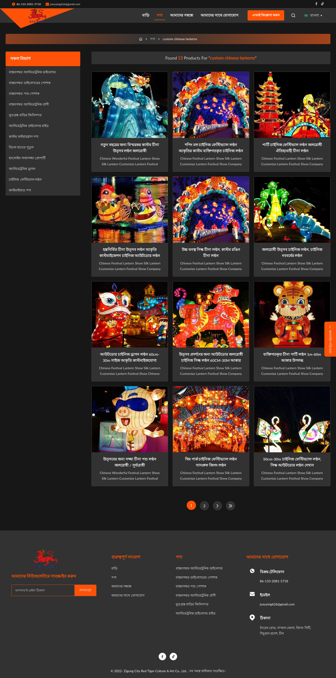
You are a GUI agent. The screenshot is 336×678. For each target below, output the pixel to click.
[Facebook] (162, 656)
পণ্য (160, 15)
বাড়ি (145, 15)
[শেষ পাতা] (230, 505)
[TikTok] (173, 656)
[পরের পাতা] (217, 505)
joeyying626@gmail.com (65, 4)
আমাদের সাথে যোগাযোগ (219, 15)
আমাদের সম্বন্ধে (181, 15)
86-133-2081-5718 (274, 581)
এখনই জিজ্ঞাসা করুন (266, 15)
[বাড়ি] (141, 39)
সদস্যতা (85, 590)
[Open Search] (293, 15)
